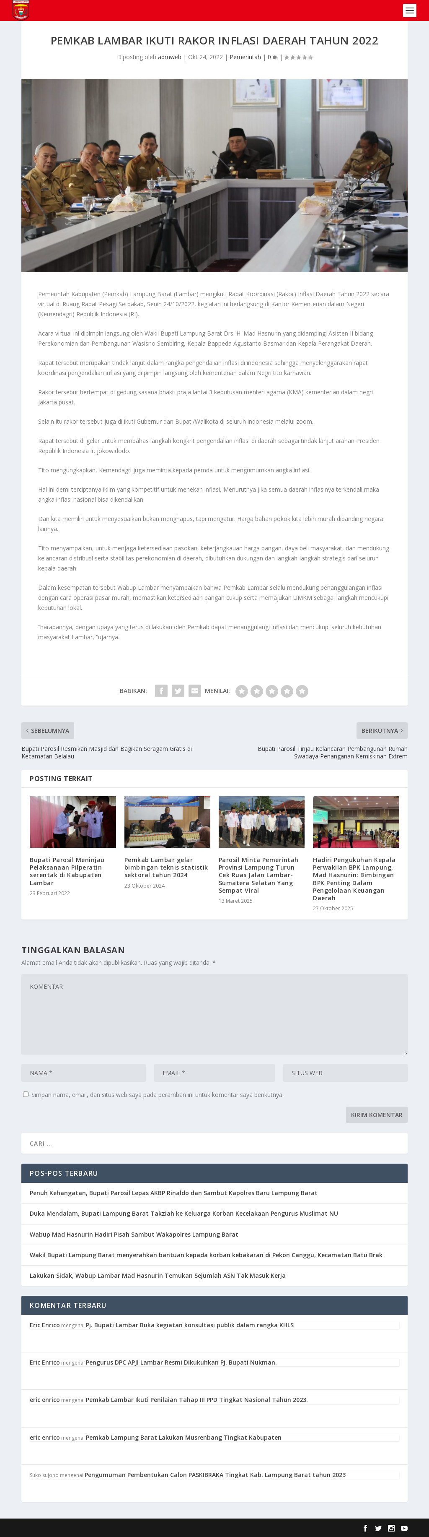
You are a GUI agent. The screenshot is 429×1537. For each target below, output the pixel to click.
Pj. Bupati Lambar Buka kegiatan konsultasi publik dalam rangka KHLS (190, 1325)
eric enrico (45, 1400)
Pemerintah (245, 57)
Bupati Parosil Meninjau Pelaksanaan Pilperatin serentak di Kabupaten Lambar (67, 871)
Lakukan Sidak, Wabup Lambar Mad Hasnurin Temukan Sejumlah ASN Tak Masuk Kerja (158, 1275)
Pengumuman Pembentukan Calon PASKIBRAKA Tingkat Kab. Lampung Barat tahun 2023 (215, 1475)
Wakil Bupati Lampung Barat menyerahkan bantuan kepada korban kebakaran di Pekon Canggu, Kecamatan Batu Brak (206, 1255)
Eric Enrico (45, 1325)
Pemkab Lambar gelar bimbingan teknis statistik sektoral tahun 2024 (166, 867)
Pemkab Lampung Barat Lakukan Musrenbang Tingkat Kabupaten (184, 1437)
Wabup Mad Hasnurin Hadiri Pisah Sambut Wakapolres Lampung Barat (134, 1234)
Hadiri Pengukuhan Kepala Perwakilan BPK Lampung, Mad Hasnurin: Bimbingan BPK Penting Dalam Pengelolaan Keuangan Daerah (354, 879)
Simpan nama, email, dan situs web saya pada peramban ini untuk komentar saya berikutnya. (157, 1095)
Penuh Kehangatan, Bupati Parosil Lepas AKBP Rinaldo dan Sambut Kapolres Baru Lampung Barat (174, 1193)
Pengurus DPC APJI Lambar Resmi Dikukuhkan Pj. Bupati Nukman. (181, 1362)
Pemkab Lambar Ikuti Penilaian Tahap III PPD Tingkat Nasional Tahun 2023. (197, 1400)
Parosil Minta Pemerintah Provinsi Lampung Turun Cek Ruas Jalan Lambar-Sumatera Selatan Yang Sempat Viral (259, 875)
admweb (169, 57)
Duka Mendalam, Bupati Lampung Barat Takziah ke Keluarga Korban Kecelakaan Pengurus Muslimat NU (184, 1213)
